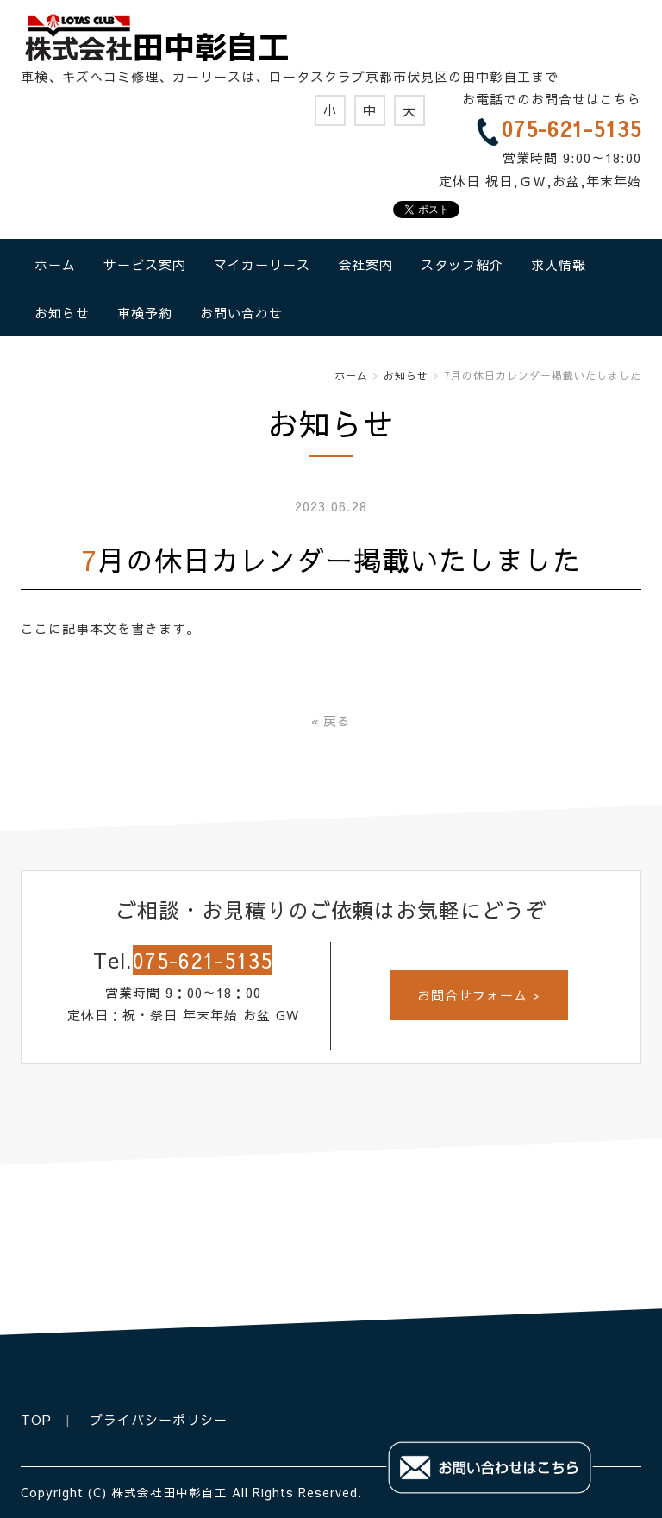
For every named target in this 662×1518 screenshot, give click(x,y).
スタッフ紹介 (462, 264)
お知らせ (62, 313)
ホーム (55, 264)
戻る (331, 721)
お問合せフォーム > (478, 995)
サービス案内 (144, 264)
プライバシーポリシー (159, 1419)
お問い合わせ (241, 313)
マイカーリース (262, 264)
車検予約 (144, 313)
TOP (36, 1419)
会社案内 (365, 264)
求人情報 (558, 264)
